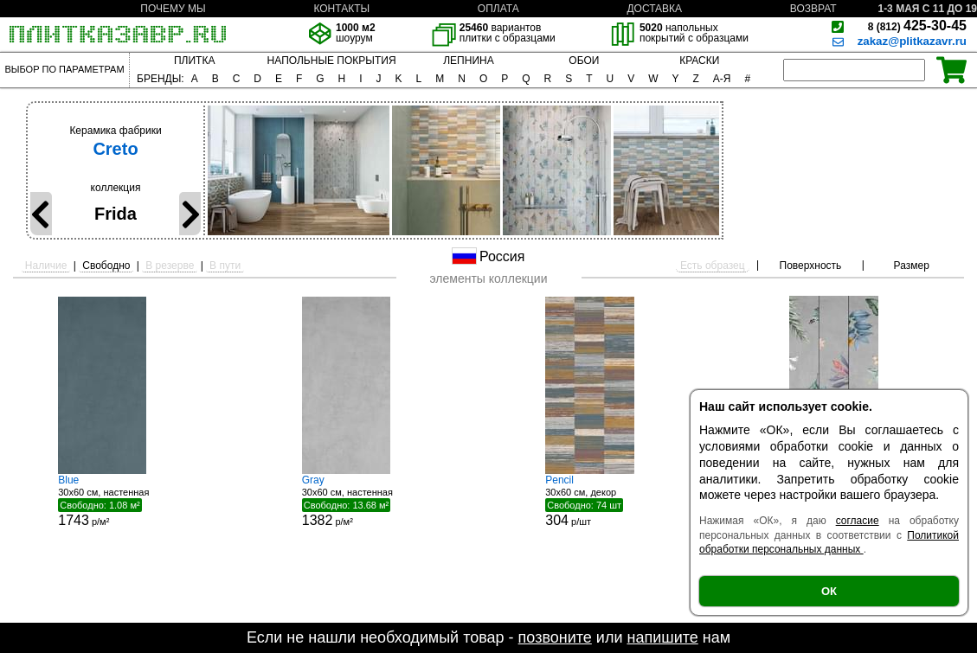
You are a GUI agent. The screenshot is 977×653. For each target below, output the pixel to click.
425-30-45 (917, 25)
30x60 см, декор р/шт (610, 501)
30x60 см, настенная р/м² (123, 501)
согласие (857, 521)
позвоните (555, 637)
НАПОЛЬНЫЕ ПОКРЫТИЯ (331, 60)
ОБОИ (584, 60)
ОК (829, 591)
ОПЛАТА (498, 9)
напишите (662, 637)
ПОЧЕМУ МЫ (172, 9)
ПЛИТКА (194, 60)
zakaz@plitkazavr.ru (912, 41)
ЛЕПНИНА (468, 60)
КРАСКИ (699, 60)
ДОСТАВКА (654, 9)
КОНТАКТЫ (341, 9)
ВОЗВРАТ (813, 9)
